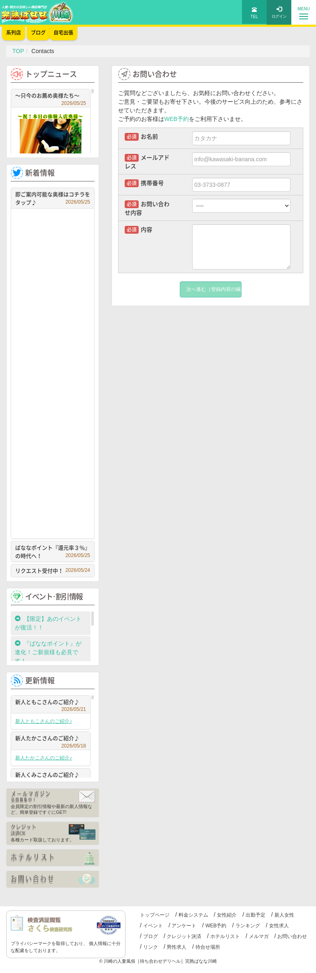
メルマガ (259, 936)
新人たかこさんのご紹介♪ (50, 739)
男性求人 (176, 947)
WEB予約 (176, 119)
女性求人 (279, 926)
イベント (153, 926)
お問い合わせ (292, 936)
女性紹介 (227, 915)
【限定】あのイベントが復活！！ (48, 623)
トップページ (155, 915)
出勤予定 (255, 915)
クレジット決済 (184, 936)
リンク (150, 947)
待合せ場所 (207, 947)
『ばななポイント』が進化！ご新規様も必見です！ (48, 652)
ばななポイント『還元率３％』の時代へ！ (52, 551)
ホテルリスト (225, 936)
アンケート (184, 926)
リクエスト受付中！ (52, 570)
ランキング (247, 926)
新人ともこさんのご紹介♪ (50, 703)
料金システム (193, 915)
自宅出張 (63, 32)
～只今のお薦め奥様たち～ (50, 96)
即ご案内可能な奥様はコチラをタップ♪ (52, 198)
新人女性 (284, 915)
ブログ (150, 936)
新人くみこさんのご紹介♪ (50, 776)
